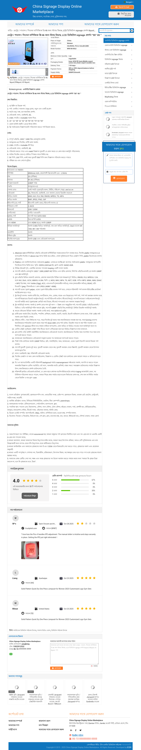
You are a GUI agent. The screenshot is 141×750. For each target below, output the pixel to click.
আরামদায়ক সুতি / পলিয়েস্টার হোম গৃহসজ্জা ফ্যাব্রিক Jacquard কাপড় (73, 698)
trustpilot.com (31, 528)
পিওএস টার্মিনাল (111, 106)
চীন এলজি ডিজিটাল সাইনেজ (110, 745)
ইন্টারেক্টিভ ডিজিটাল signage (115, 87)
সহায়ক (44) (29, 583)
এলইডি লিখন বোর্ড (111, 83)
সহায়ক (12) (29, 613)
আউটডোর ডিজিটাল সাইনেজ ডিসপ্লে (24, 630)
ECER (129, 747)
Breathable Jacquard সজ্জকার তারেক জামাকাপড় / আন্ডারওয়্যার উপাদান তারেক (122, 135)
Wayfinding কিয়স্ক (111, 97)
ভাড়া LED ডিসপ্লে (111, 73)
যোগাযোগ (57, 77)
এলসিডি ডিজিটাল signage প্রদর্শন (117, 41)
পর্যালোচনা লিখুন (30, 496)
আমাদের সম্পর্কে (24, 24)
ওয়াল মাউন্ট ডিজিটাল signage (116, 45)
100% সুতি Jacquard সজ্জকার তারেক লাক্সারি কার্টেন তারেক (16, 697)
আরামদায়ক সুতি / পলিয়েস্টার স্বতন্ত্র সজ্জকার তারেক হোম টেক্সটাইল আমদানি (35, 698)
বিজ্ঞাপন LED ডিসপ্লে (112, 78)
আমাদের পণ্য (55, 24)
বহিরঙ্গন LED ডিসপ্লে (112, 64)
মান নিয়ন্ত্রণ (43, 725)
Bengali (129, 2)
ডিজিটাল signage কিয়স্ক (114, 59)
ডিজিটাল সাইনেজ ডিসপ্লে (59, 630)
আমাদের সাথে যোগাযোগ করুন (101, 24)
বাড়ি (10, 30)
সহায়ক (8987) (51, 528)
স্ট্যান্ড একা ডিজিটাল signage (115, 50)
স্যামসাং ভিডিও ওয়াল (43, 630)
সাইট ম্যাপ (12, 729)
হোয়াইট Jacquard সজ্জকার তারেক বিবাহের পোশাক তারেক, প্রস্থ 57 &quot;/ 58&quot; (54, 699)
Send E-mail (124, 7)
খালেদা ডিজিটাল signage (114, 92)
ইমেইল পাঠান (77, 735)
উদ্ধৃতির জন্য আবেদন (126, 14)
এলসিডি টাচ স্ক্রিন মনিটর (113, 55)
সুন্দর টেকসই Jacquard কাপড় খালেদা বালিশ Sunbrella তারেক (92, 698)
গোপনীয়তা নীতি (93, 745)
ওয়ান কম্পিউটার (111, 101)
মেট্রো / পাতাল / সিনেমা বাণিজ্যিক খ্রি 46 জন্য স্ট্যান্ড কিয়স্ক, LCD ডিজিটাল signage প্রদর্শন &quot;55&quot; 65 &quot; (29, 80)
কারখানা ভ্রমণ (44, 721)
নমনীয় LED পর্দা (110, 69)
